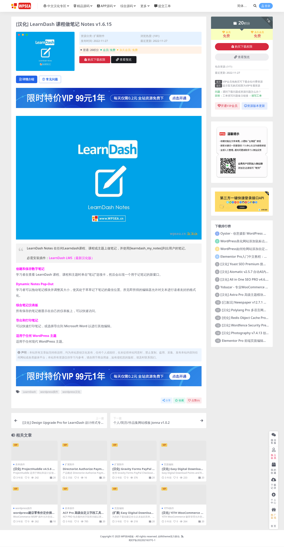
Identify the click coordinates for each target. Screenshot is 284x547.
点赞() (194, 400)
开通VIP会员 (227, 105)
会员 (226, 32)
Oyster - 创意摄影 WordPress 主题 (245, 233)
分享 (167, 400)
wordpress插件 (49, 392)
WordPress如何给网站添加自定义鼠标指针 (250, 249)
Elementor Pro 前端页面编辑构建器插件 (250, 340)
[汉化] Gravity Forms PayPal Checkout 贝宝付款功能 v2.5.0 (133, 471)
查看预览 (124, 59)
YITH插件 (169, 508)
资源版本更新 (254, 105)
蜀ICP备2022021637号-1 (142, 540)
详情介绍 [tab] (27, 79)
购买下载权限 (94, 59)
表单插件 (20, 464)
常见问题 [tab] (51, 79)
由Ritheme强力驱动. (169, 536)
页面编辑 (168, 464)
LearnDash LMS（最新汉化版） (71, 258)
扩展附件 (99, 36)
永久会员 (257, 32)
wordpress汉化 (71, 392)
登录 (266, 6)
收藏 (179, 400)
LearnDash (29, 392)
